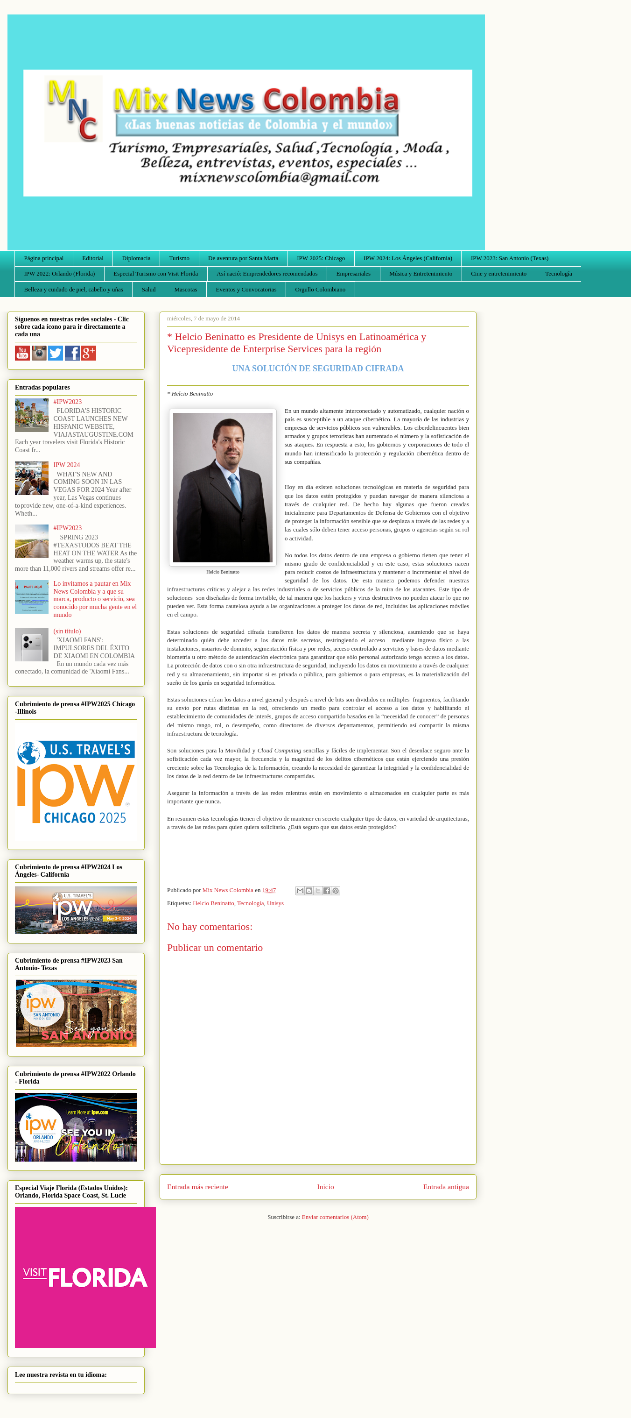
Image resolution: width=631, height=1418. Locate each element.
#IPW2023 (68, 401)
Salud (149, 289)
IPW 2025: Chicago (321, 258)
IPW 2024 (67, 464)
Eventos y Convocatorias (246, 289)
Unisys (275, 903)
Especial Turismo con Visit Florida (155, 273)
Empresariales (354, 273)
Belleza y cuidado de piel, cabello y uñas (73, 289)
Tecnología (558, 273)
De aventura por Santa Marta (243, 258)
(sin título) (67, 631)
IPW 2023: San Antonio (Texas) (509, 258)
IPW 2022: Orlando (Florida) (59, 273)
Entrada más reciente (197, 1187)
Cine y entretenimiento (498, 273)
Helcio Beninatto (213, 903)
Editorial (93, 258)
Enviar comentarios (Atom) (335, 1216)
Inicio (325, 1187)
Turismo (179, 258)
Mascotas (185, 289)
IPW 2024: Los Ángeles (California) (408, 258)
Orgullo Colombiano (320, 289)
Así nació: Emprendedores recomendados (267, 273)
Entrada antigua (446, 1187)
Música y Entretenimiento (420, 273)
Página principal (44, 258)
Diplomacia (136, 258)
